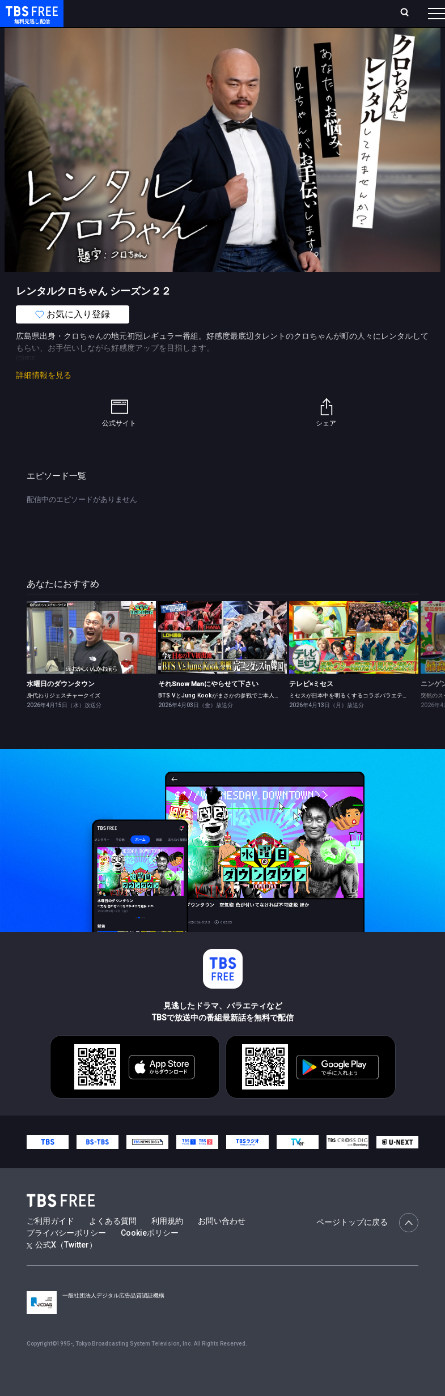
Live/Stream (230, 11)
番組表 (417, 17)
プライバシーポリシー (66, 1255)
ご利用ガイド (50, 1243)
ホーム (127, 17)
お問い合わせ (221, 1243)
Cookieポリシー (150, 1255)
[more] (324, 45)
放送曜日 (154, 17)
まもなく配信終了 (174, 45)
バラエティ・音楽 (283, 45)
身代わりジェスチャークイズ (63, 718)
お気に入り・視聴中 (287, 17)
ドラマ (228, 45)
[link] (91, 660)
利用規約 (167, 1243)
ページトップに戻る (367, 1245)
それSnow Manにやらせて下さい (208, 706)
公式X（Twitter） (62, 1267)
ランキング (190, 17)
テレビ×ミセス (311, 706)
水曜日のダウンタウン (61, 706)
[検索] (345, 18)
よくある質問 (113, 1243)
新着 (123, 45)
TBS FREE (30, 20)
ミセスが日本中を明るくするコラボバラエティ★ (351, 718)
